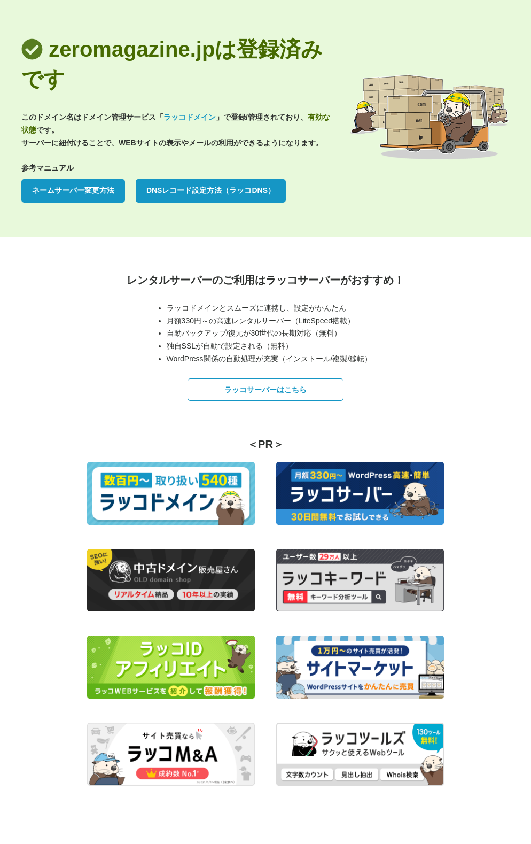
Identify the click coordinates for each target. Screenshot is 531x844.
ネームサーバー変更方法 (73, 190)
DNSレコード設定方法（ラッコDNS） (210, 190)
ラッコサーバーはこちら (265, 389)
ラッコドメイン (189, 117)
